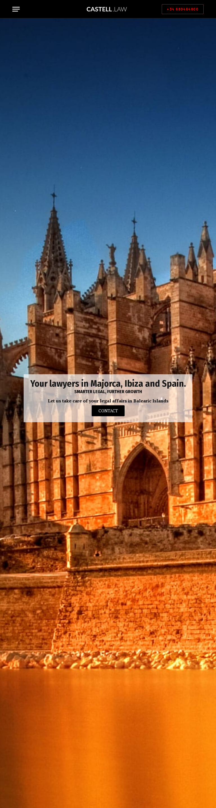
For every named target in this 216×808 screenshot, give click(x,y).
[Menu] (16, 9)
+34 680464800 (183, 9)
